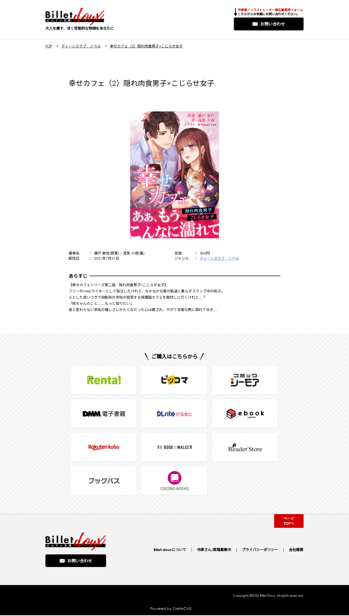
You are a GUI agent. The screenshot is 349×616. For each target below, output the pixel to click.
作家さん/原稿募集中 (215, 550)
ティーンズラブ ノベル (81, 46)
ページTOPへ (288, 521)
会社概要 (296, 550)
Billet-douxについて (171, 550)
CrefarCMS (182, 609)
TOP (48, 46)
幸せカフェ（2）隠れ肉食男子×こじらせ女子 (146, 46)
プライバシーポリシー (260, 550)
